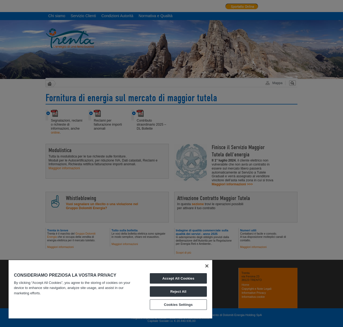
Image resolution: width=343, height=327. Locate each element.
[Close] (206, 266)
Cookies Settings (178, 305)
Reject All (178, 292)
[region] (110, 289)
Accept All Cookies (178, 278)
